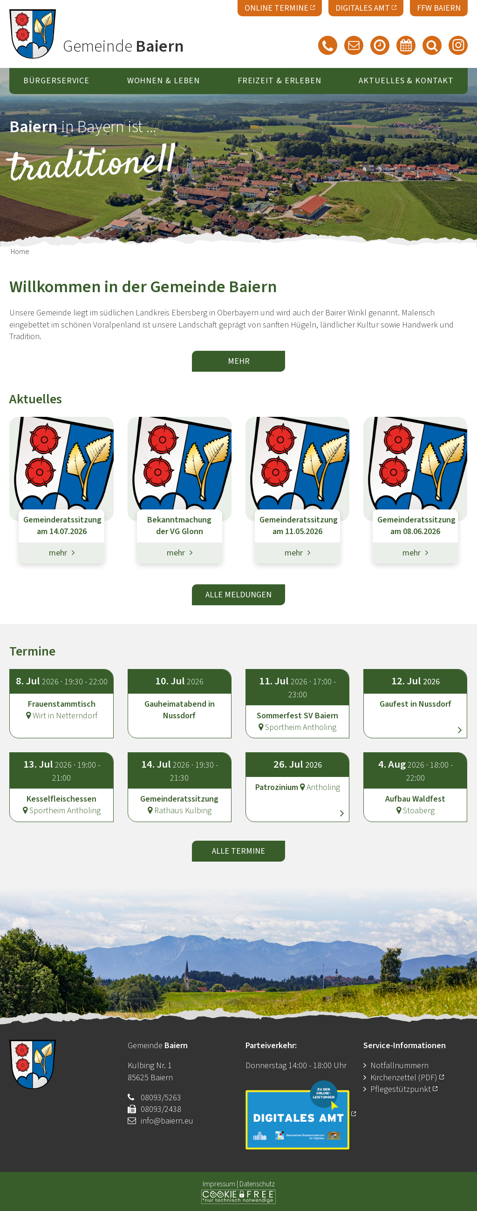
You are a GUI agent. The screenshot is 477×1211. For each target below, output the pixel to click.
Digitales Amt (365, 7)
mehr (239, 361)
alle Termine (238, 851)
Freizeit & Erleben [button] (279, 81)
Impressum (219, 1184)
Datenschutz (257, 1184)
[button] (415, 695)
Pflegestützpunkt (403, 1089)
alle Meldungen (238, 595)
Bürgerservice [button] (56, 81)
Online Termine (280, 7)
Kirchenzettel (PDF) (407, 1078)
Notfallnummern (399, 1065)
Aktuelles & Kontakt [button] (406, 81)
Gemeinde (123, 46)
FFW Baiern (439, 8)
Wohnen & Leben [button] (163, 81)
